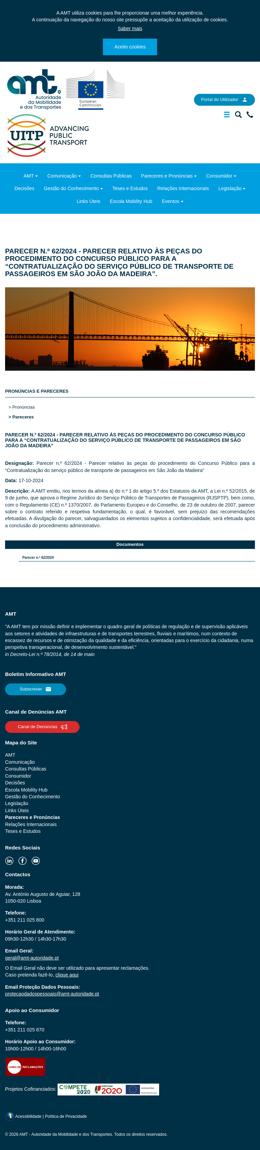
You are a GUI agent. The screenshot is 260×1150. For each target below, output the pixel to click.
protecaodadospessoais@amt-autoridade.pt (52, 994)
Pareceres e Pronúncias (167, 176)
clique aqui (67, 975)
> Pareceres (21, 416)
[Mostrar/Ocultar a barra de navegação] (226, 116)
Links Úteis (88, 201)
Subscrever (35, 689)
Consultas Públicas (111, 176)
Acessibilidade (24, 1116)
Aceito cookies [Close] (130, 46)
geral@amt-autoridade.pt (32, 958)
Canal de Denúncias (42, 727)
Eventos (170, 201)
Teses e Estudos (130, 188)
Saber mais (130, 28)
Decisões (25, 188)
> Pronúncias (21, 407)
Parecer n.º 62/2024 (38, 557)
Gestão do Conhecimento (71, 188)
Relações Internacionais (183, 188)
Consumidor (219, 176)
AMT (29, 176)
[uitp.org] (47, 135)
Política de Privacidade (66, 1116)
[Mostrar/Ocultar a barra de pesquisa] (238, 116)
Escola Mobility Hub (131, 201)
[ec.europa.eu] (96, 89)
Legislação (229, 188)
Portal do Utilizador (224, 100)
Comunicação (62, 176)
